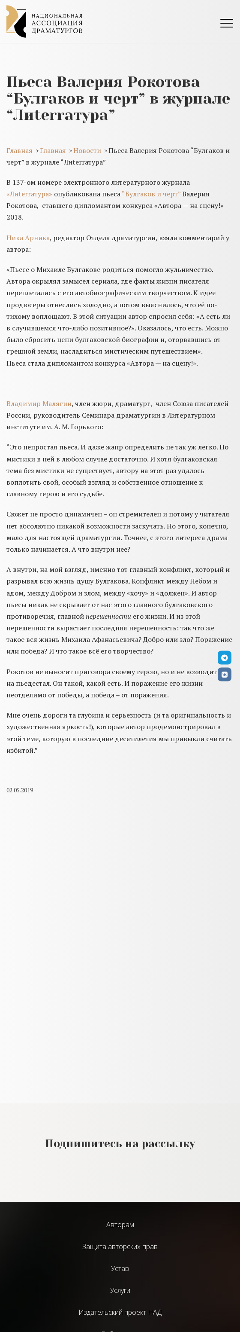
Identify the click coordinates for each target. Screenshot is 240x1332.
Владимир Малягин (39, 403)
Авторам (120, 1224)
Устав (120, 1268)
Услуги (120, 1290)
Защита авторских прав (120, 1246)
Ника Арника (28, 237)
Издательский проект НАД (120, 1312)
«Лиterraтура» (29, 194)
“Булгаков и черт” (151, 194)
